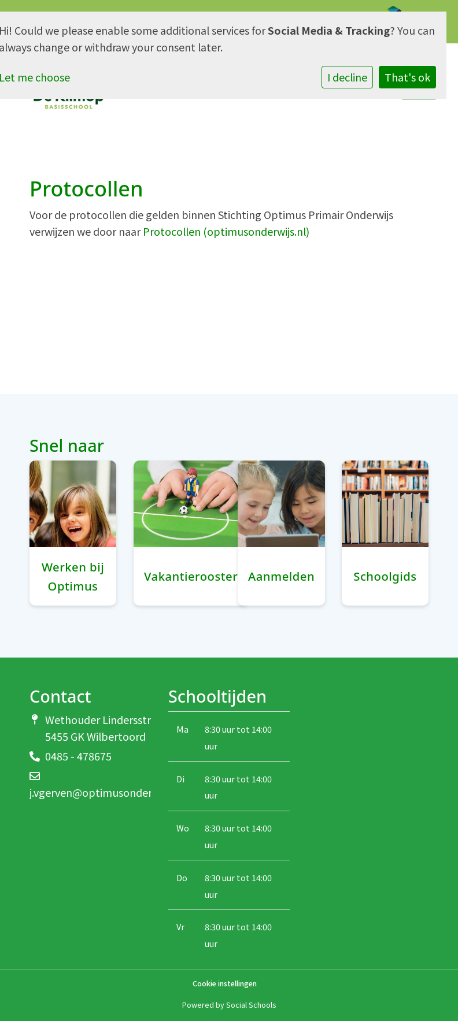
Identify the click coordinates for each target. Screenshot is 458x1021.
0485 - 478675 (78, 755)
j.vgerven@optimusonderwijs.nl (105, 792)
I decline (347, 76)
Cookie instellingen (225, 983)
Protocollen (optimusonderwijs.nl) (226, 231)
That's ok (407, 76)
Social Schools (251, 1004)
